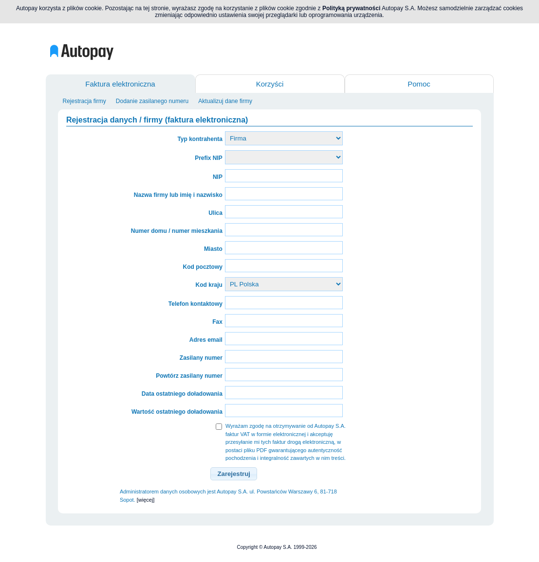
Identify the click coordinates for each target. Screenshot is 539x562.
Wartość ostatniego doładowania (177, 411)
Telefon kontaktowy (195, 303)
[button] (233, 474)
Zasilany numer (201, 357)
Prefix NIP (209, 158)
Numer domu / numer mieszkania (177, 231)
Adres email (206, 339)
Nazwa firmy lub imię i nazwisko (178, 195)
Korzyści (270, 84)
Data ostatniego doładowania (182, 393)
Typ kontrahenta (199, 139)
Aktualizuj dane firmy (225, 101)
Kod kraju (209, 284)
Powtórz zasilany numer (189, 375)
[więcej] (146, 500)
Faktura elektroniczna (120, 84)
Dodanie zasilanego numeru (152, 101)
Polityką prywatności (351, 8)
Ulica (215, 213)
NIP (218, 177)
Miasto (213, 249)
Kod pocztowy (203, 266)
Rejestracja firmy (84, 101)
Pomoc (419, 84)
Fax (217, 321)
